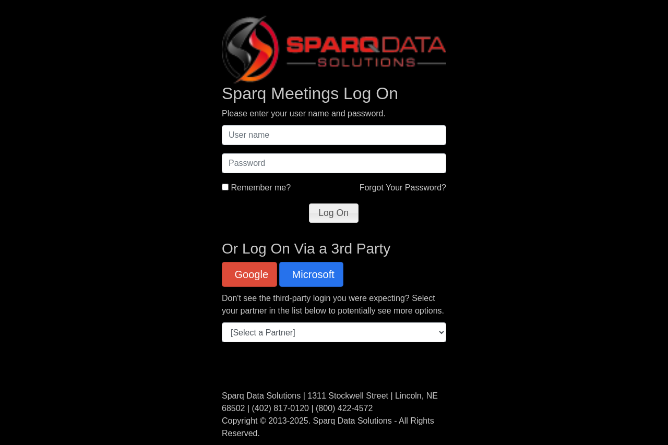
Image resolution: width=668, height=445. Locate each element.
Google (250, 274)
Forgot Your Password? (403, 187)
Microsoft (312, 274)
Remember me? (261, 187)
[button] (334, 213)
